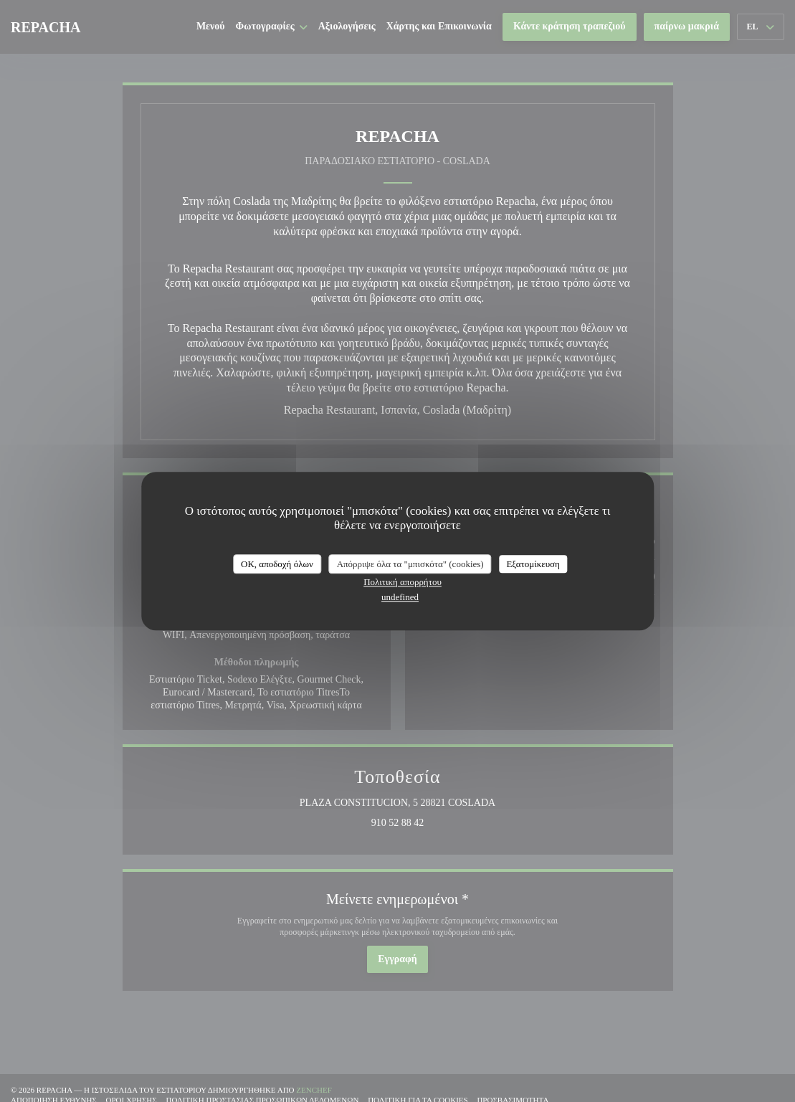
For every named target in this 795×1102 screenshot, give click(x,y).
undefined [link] (400, 597)
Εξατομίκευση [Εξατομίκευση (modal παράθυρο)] (533, 564)
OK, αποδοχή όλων (277, 564)
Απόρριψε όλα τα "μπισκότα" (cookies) (410, 564)
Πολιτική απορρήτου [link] (402, 581)
